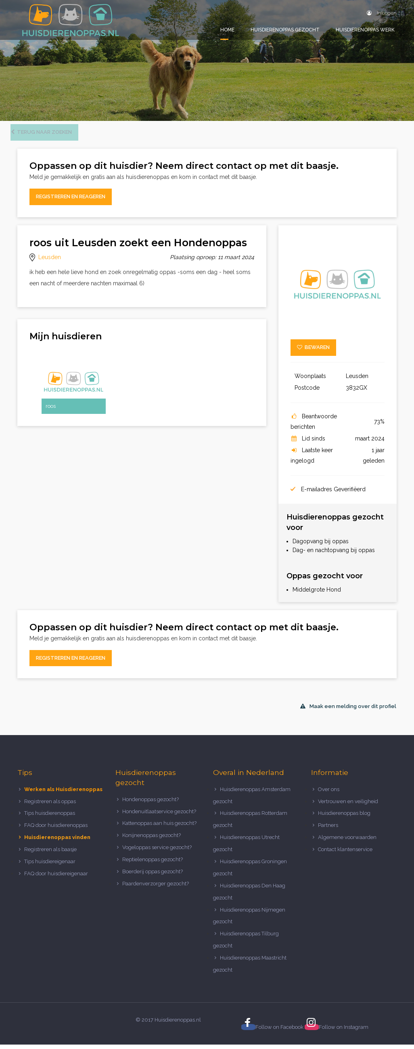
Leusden (49, 261)
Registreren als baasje (50, 854)
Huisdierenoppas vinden (57, 842)
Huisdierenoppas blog (344, 818)
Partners (328, 830)
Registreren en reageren (70, 201)
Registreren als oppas (50, 806)
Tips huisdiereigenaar (49, 866)
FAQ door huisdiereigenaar (56, 878)
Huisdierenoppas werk (365, 30)
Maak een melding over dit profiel (348, 711)
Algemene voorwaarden (347, 842)
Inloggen (382, 13)
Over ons (328, 794)
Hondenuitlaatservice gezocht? (159, 816)
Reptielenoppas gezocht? (152, 864)
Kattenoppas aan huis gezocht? (159, 828)
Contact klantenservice (345, 854)
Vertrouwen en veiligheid (348, 806)
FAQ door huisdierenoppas (56, 830)
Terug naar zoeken (48, 137)
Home (227, 30)
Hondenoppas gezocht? (150, 804)
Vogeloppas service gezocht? (157, 852)
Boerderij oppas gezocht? (152, 876)
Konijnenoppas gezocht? (151, 840)
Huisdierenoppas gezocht (285, 30)
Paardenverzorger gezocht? (155, 888)
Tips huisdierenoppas (49, 818)
